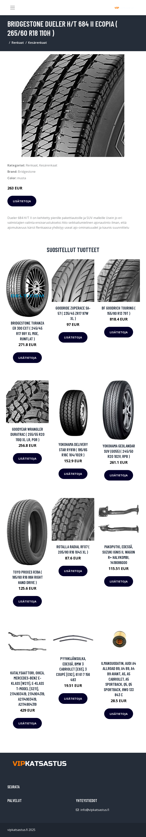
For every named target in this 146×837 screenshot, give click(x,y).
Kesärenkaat (37, 43)
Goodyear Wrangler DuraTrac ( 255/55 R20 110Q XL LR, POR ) (27, 434)
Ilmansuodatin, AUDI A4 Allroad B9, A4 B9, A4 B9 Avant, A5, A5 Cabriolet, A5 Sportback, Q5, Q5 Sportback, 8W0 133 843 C (118, 679)
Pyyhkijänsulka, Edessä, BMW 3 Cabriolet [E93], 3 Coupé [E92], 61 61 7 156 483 (73, 669)
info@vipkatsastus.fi (94, 810)
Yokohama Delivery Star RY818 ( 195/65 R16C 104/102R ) (73, 449)
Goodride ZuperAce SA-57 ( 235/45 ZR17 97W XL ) (73, 313)
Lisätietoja (22, 201)
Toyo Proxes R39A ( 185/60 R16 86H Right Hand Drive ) (27, 577)
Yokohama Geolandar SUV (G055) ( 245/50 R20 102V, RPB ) (118, 451)
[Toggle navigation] (12, 7)
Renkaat (18, 43)
